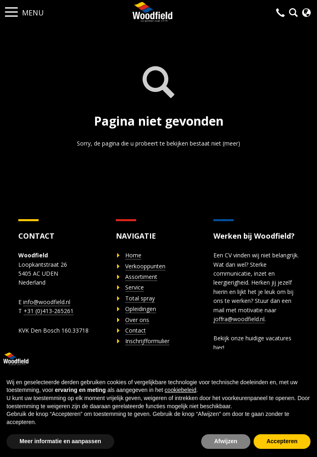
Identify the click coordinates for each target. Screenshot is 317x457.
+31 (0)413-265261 (49, 311)
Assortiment (141, 277)
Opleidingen (140, 309)
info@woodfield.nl (46, 302)
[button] (11, 9)
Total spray (140, 298)
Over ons (137, 320)
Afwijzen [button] (225, 441)
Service (134, 287)
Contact (135, 330)
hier (218, 347)
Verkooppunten (145, 266)
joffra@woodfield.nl (239, 319)
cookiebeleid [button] (180, 390)
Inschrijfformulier (147, 341)
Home (133, 255)
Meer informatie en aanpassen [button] (60, 441)
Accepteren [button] (282, 441)
